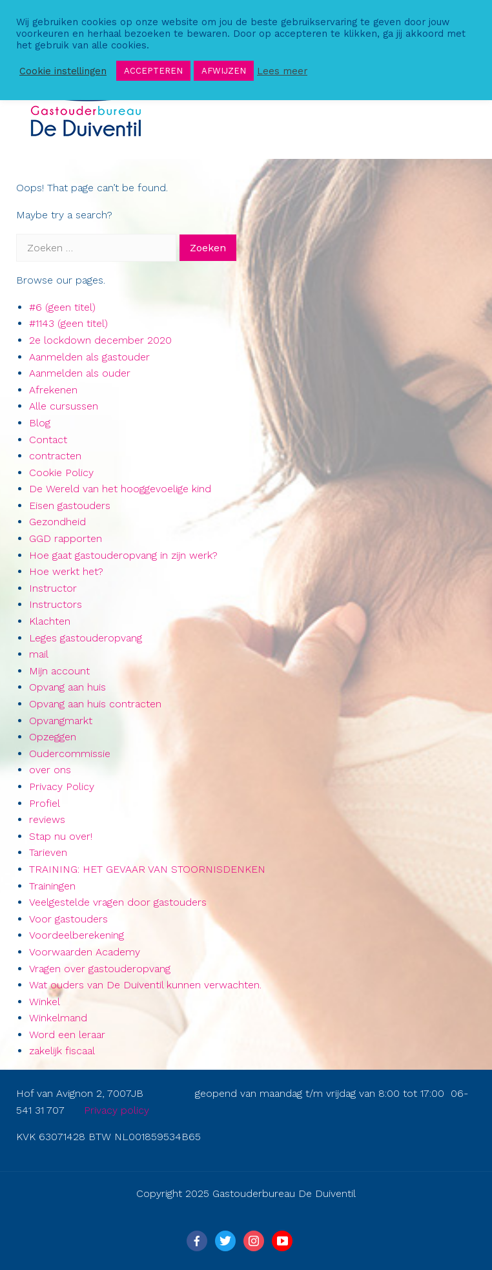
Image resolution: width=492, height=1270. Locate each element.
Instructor (53, 588)
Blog (39, 423)
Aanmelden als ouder (79, 373)
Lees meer (282, 71)
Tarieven (48, 852)
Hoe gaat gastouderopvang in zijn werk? (123, 555)
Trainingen (52, 886)
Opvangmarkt (60, 720)
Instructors (55, 604)
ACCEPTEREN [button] (153, 71)
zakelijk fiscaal (62, 1051)
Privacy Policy (61, 786)
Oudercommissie (69, 753)
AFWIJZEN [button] (223, 71)
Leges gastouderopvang (85, 638)
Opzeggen (52, 737)
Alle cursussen (63, 406)
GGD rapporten (65, 538)
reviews (47, 819)
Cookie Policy (61, 472)
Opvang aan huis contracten (95, 704)
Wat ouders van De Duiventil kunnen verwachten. (145, 985)
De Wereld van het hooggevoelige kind (120, 489)
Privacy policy (116, 1110)
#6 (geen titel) (62, 307)
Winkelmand (58, 1018)
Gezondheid (57, 521)
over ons (50, 770)
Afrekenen (53, 390)
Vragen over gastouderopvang (99, 969)
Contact (48, 439)
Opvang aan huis (67, 687)
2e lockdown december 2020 (100, 340)
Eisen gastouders (69, 505)
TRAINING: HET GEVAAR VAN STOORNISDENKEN (147, 869)
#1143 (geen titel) (68, 323)
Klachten (49, 621)
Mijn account (59, 671)
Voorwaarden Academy (84, 952)
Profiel (44, 803)
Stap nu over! (60, 836)
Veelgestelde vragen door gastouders (118, 902)
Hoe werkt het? (66, 571)
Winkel (44, 1001)
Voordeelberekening (76, 935)
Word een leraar (67, 1034)
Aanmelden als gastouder (89, 357)
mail (38, 654)
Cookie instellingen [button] (63, 71)
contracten (55, 456)
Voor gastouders (68, 919)
